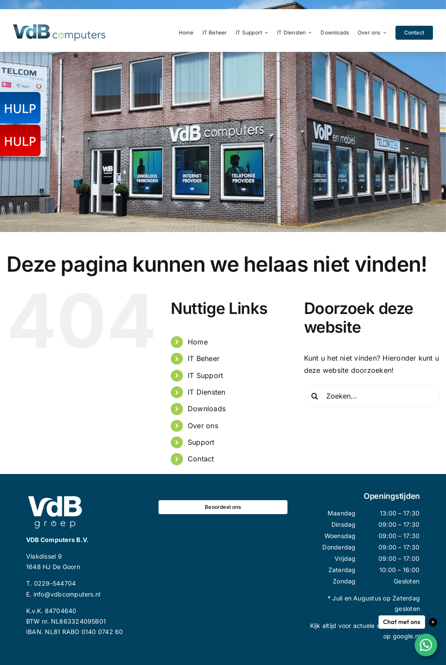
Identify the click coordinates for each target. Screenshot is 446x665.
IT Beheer (204, 358)
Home (198, 342)
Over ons (203, 425)
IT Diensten (207, 392)
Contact (201, 458)
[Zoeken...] (371, 396)
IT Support (205, 375)
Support (201, 442)
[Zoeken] (315, 396)
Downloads (207, 408)
